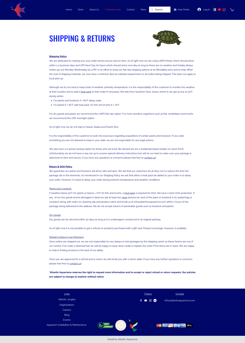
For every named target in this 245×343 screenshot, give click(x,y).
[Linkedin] (155, 300)
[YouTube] (219, 9)
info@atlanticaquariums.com (180, 300)
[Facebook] (140, 300)
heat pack (86, 91)
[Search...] (159, 10)
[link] (232, 9)
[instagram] (150, 300)
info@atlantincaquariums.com (150, 201)
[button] (80, 9)
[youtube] (145, 300)
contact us (149, 157)
